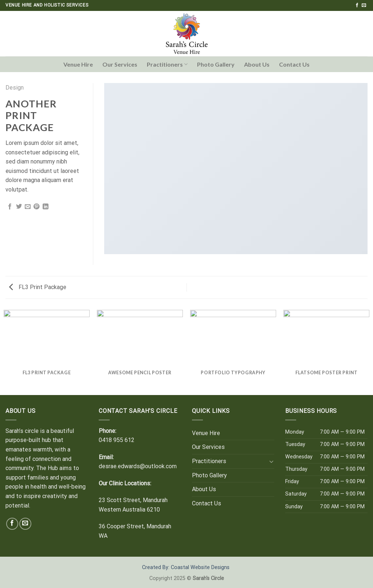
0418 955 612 (116, 440)
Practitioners (167, 64)
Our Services (119, 64)
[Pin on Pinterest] (36, 207)
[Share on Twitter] (19, 207)
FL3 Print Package (37, 287)
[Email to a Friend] (28, 207)
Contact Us (294, 64)
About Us (257, 64)
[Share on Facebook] (10, 207)
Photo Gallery (216, 64)
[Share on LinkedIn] (45, 207)
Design (14, 87)
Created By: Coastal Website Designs (185, 567)
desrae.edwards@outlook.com (138, 466)
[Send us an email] (364, 5)
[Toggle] (271, 461)
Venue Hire (78, 64)
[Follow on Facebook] (357, 5)
